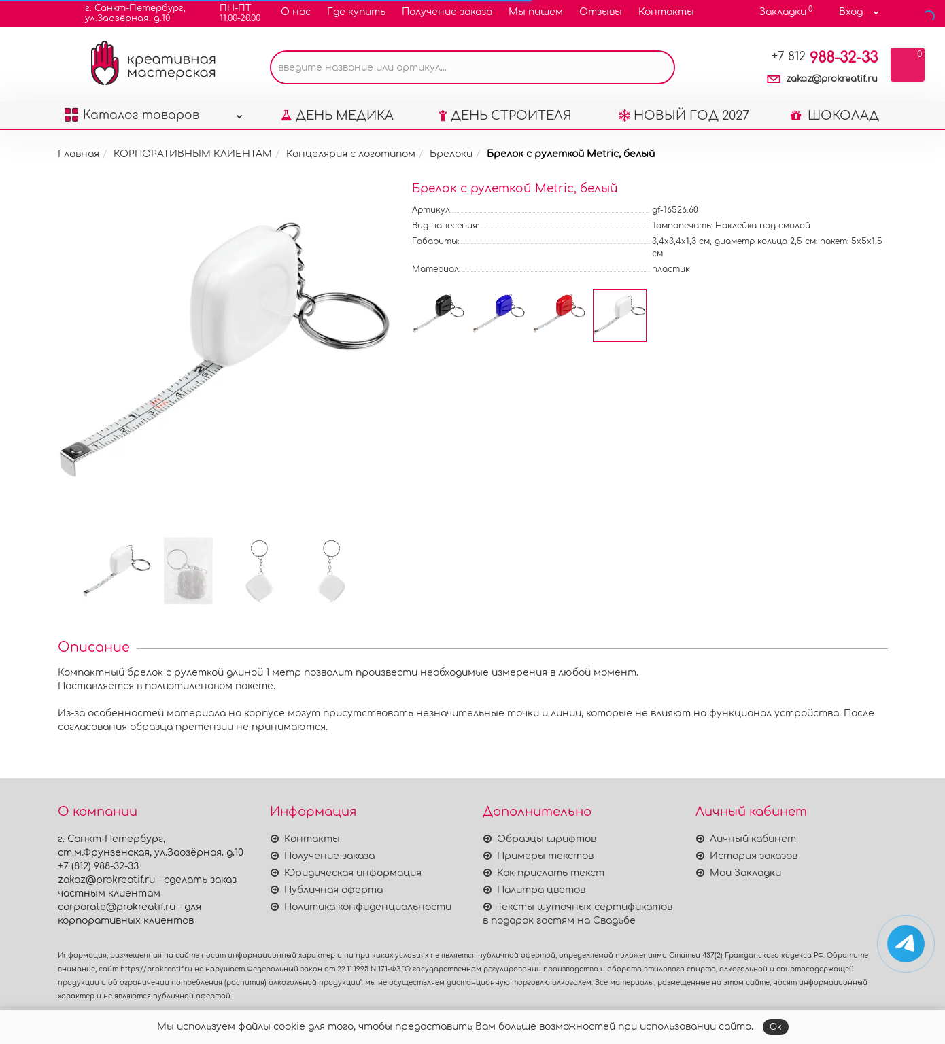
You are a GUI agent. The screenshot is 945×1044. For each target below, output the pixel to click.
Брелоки (451, 154)
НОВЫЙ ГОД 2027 (684, 115)
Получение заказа (447, 12)
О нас (296, 12)
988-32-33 (825, 58)
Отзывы (600, 12)
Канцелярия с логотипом (350, 154)
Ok (776, 1027)
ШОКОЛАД (835, 115)
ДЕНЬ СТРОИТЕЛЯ (505, 115)
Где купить (356, 12)
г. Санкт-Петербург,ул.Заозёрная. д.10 (127, 13)
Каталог (154, 112)
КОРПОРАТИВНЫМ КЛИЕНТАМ (193, 154)
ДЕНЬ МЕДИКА (337, 115)
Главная (78, 154)
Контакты (666, 12)
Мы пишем (536, 12)
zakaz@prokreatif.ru (832, 79)
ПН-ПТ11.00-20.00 (231, 13)
